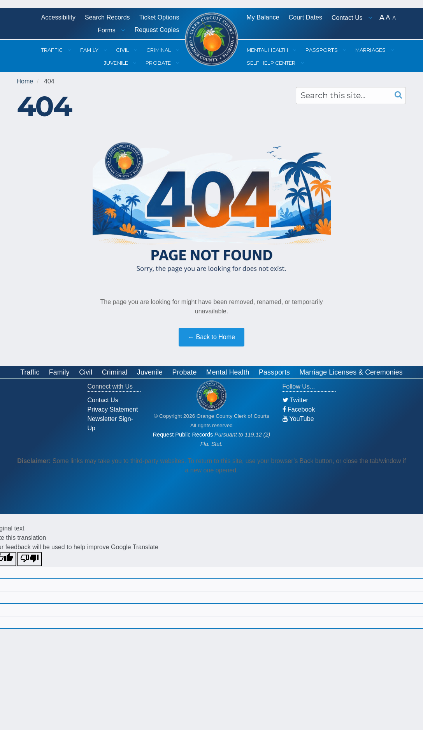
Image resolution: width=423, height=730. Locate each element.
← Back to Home (211, 337)
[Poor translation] (29, 559)
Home (25, 81)
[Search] (396, 95)
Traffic (29, 372)
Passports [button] (322, 50)
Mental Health (227, 372)
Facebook (299, 409)
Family (59, 372)
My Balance (263, 17)
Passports (274, 372)
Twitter (295, 400)
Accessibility (58, 17)
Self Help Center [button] (272, 63)
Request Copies (157, 30)
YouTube (298, 418)
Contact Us (103, 400)
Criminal (115, 372)
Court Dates (305, 17)
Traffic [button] (52, 50)
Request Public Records (183, 434)
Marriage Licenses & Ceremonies (350, 372)
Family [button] (90, 50)
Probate (184, 372)
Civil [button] (123, 50)
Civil (85, 372)
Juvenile (150, 372)
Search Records (107, 17)
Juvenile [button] (116, 63)
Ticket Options (159, 17)
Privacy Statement (113, 409)
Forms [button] (107, 30)
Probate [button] (159, 63)
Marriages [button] (371, 50)
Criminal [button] (159, 50)
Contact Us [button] (348, 17)
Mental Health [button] (268, 50)
